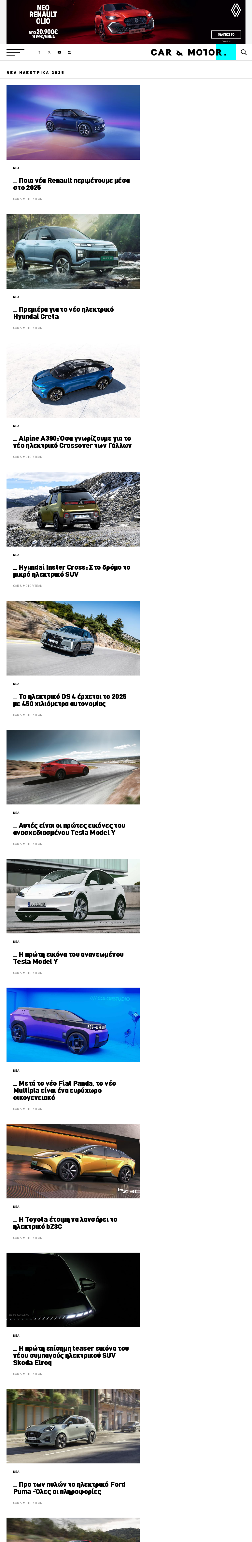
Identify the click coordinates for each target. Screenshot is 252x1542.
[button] (15, 52)
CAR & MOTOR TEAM (28, 199)
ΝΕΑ (16, 168)
